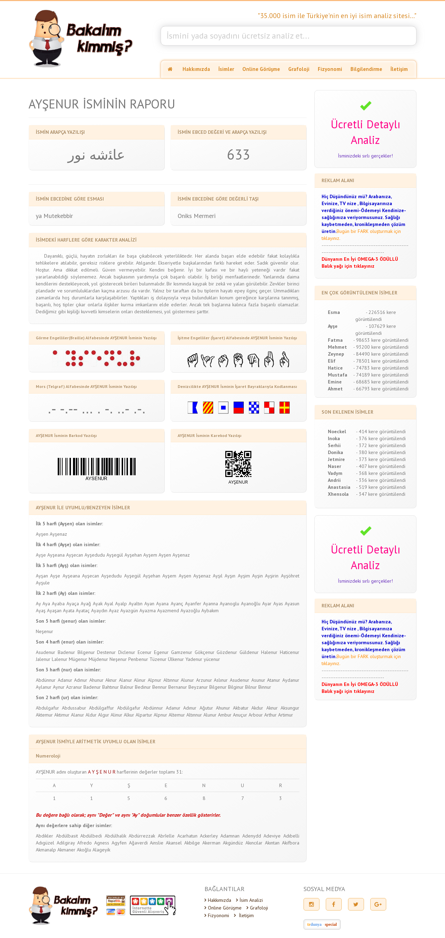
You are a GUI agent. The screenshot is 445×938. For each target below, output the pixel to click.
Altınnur (171, 680)
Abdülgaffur (101, 708)
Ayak (98, 603)
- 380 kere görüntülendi (381, 452)
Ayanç (177, 603)
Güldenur (249, 652)
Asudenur (45, 652)
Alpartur (144, 715)
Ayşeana (56, 555)
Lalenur (59, 659)
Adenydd (251, 836)
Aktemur (44, 715)
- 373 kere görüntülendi (381, 459)
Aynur (59, 687)
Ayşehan (133, 555)
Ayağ (86, 603)
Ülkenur (176, 659)
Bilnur (251, 687)
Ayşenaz (58, 534)
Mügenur (78, 659)
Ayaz (114, 610)
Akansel (174, 843)
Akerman (211, 843)
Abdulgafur (47, 708)
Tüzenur (158, 659)
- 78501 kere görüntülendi (380, 361)
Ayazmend (168, 610)
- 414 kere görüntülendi (381, 431)
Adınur (80, 680)
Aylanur (43, 687)
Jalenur (43, 659)
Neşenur (44, 631)
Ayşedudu (94, 555)
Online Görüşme (261, 69)
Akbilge (192, 843)
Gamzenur (181, 652)
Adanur (65, 680)
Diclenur (126, 652)
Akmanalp (46, 850)
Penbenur (138, 659)
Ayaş (41, 610)
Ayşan (42, 576)
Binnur (264, 687)
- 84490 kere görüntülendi (380, 354)
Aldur (91, 715)
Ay (38, 603)
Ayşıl (217, 576)
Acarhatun (187, 836)
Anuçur (240, 715)
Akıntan (272, 843)
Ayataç (83, 610)
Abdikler (44, 836)
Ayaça (72, 603)
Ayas (278, 603)
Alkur (129, 715)
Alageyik (101, 850)
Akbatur (241, 708)
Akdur (257, 708)
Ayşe (41, 555)
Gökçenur (205, 652)
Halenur (269, 652)
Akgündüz (233, 843)
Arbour (256, 715)
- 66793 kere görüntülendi (380, 389)
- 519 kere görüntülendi (381, 487)
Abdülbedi (91, 836)
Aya (46, 603)
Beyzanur (198, 687)
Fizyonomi (330, 69)
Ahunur (96, 680)
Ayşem (150, 555)
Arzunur (204, 680)
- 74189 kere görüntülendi (380, 375)
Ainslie (156, 843)
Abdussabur (74, 708)
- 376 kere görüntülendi (381, 438)
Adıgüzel (45, 843)
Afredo (84, 843)
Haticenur (289, 652)
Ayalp (121, 603)
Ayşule (43, 583)
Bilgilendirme (366, 69)
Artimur (285, 715)
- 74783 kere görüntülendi (380, 368)
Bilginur (236, 687)
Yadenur (193, 659)
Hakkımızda (196, 69)
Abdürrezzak (142, 836)
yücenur (212, 659)
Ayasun (292, 603)
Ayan (149, 603)
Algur (103, 715)
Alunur (187, 680)
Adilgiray (66, 843)
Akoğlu (84, 850)
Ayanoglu (229, 603)
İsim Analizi (249, 900)
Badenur (66, 652)
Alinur (140, 680)
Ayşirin (271, 576)
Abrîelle (166, 836)
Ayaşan (54, 610)
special (331, 924)
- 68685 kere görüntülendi (380, 382)
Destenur (106, 652)
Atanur (273, 680)
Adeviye (272, 836)
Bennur (159, 687)
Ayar (267, 603)
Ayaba (58, 603)
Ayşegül (114, 555)
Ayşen (42, 534)
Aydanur (290, 680)
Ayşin (257, 576)
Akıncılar (253, 843)
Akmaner (66, 850)
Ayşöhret (290, 576)
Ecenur (145, 652)
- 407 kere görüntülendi (380, 466)
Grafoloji (298, 69)
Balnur (127, 687)
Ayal (108, 603)
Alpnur (154, 680)
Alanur (125, 680)
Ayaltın (136, 603)
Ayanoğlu (250, 603)
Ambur (225, 715)
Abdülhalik (115, 836)
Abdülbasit (67, 836)
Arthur (270, 715)
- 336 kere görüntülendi (381, 480)
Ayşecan (74, 555)
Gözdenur (227, 652)
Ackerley (209, 836)
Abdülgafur (128, 708)
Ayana (162, 603)
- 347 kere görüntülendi (380, 494)
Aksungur (290, 708)
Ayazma (147, 610)
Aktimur (62, 715)
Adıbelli (291, 836)
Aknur (111, 680)
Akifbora (290, 843)
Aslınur (221, 680)
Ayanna (210, 603)
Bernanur (177, 687)
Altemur (177, 715)
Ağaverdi (138, 843)
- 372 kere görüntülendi (381, 445)
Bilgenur (86, 652)
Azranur (74, 687)
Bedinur (143, 687)
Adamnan (230, 836)
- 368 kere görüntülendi (381, 473)
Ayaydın (99, 610)
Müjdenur (98, 659)
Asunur (258, 680)
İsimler (226, 69)
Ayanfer (193, 603)
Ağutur (206, 708)
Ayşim (244, 576)
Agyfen (119, 843)
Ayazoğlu (190, 610)
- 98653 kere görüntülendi (380, 340)
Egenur (161, 652)
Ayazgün (129, 610)
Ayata (68, 610)
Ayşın (230, 576)
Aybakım (210, 610)
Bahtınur (110, 687)
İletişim (399, 69)
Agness (101, 843)
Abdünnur (46, 680)
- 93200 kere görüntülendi (380, 347)
